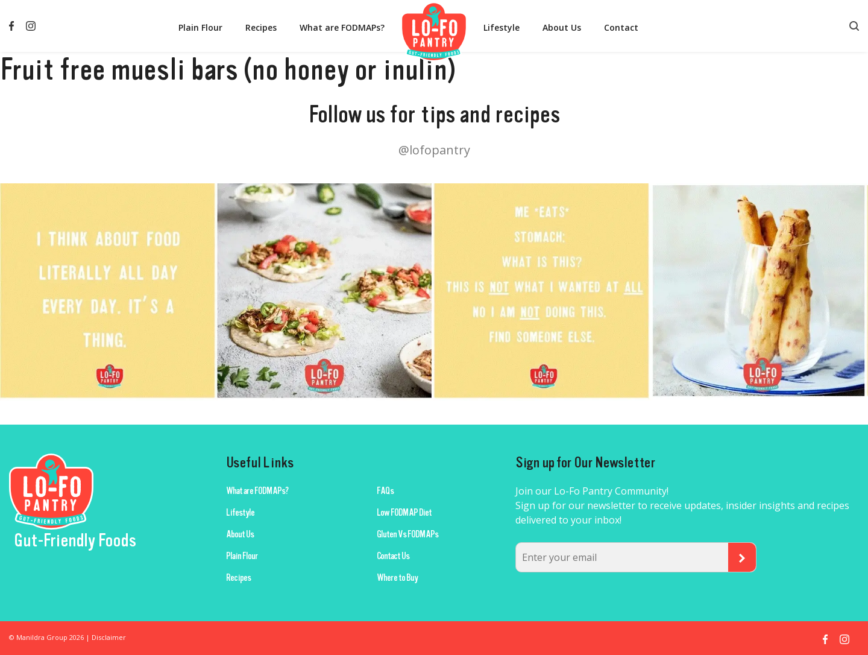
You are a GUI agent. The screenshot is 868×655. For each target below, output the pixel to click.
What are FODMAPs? (342, 27)
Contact (621, 27)
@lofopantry (434, 150)
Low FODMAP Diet (404, 512)
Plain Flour (200, 27)
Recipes (261, 27)
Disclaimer (109, 637)
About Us (561, 27)
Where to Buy (397, 577)
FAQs (385, 491)
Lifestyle (501, 27)
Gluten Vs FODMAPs (407, 534)
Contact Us (393, 556)
